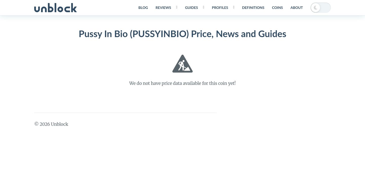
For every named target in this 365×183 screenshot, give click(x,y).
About (296, 7)
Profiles (220, 7)
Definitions (253, 7)
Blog (143, 7)
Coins (277, 7)
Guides (191, 7)
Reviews (163, 7)
